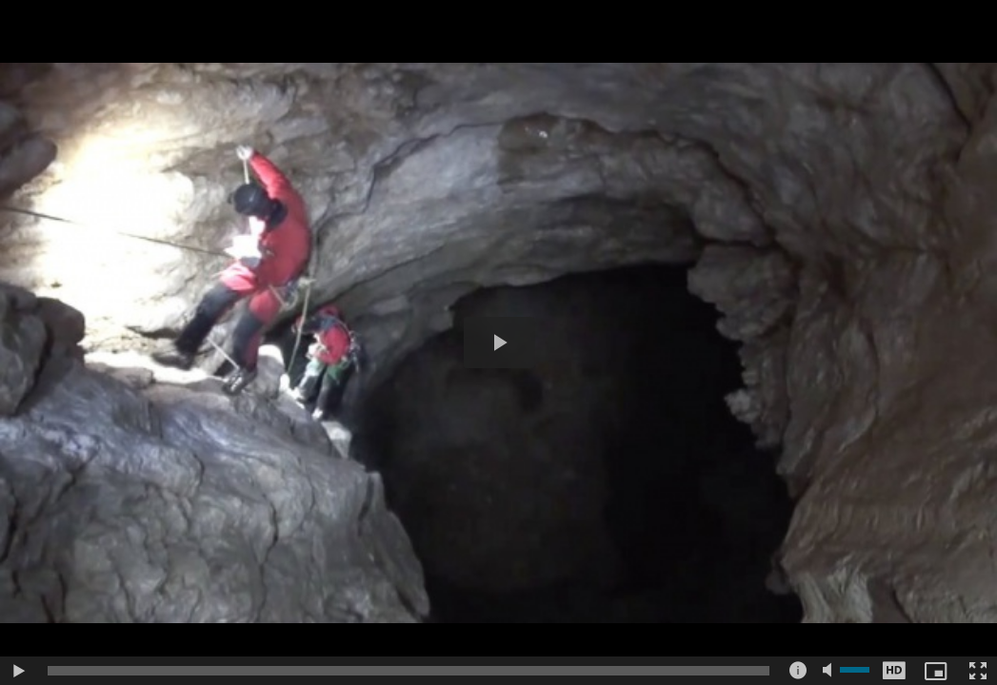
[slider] (408, 670)
